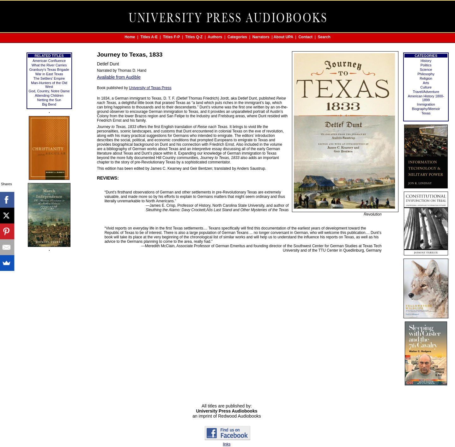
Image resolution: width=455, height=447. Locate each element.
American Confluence (49, 61)
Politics (426, 65)
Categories (237, 37)
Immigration (426, 104)
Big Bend (49, 104)
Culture (425, 87)
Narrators (261, 37)
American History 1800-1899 (426, 98)
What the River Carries (49, 65)
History (426, 61)
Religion (426, 78)
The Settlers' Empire (49, 78)
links (226, 444)
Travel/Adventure (426, 92)
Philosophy (425, 74)
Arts (426, 83)
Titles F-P (171, 37)
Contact (305, 37)
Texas (426, 113)
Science (426, 69)
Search (324, 37)
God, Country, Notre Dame (49, 91)
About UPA (283, 37)
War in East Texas (49, 74)
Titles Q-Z (194, 37)
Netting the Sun (49, 100)
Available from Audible (119, 77)
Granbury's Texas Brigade (49, 69)
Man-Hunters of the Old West (49, 85)
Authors (215, 37)
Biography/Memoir (426, 109)
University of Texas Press (150, 88)
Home (129, 37)
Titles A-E (149, 37)
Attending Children (49, 95)
